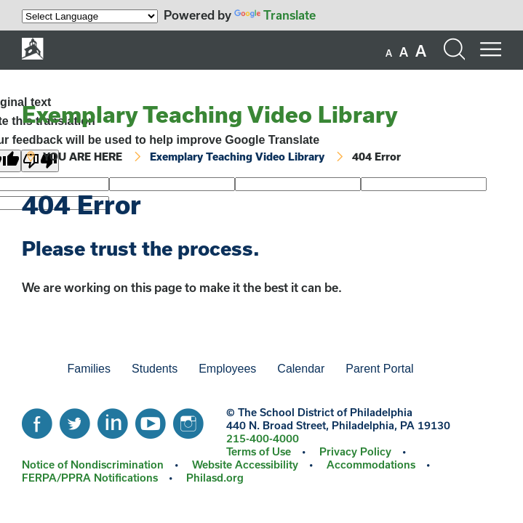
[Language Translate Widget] (90, 16)
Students (154, 368)
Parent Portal (379, 368)
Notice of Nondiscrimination (93, 464)
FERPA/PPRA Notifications (90, 477)
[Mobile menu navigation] (490, 49)
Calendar (300, 368)
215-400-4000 (262, 438)
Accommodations (371, 464)
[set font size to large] (420, 51)
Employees (227, 368)
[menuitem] (32, 369)
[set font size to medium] (403, 52)
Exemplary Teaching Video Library (210, 114)
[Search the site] (454, 49)
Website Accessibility (245, 464)
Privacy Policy (355, 451)
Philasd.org (215, 477)
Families (89, 368)
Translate (275, 15)
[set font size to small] (388, 53)
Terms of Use (258, 451)
